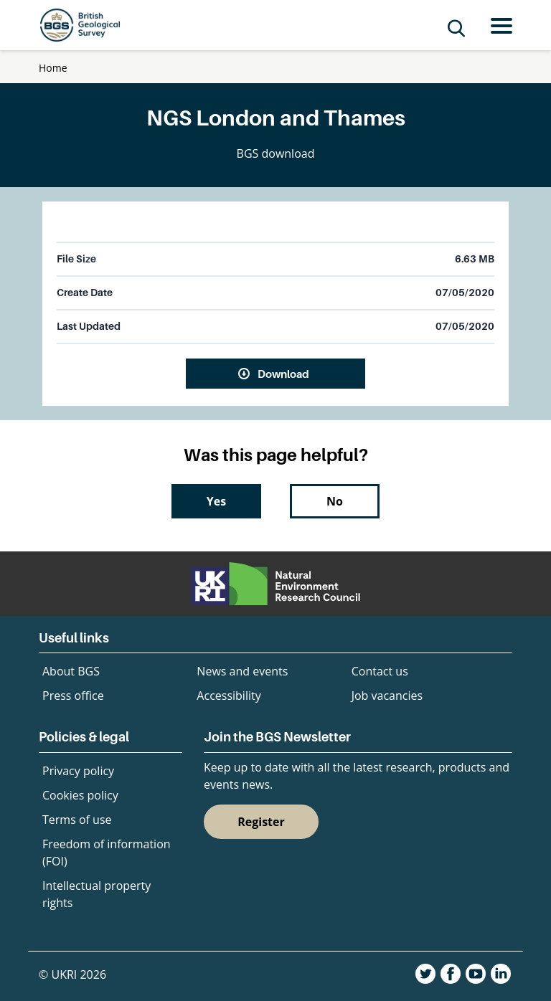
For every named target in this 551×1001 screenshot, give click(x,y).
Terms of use (77, 819)
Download (283, 373)
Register (261, 822)
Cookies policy (80, 795)
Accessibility (228, 695)
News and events (242, 671)
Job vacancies (387, 695)
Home (53, 68)
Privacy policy (78, 771)
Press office (73, 695)
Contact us (380, 671)
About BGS (71, 671)
